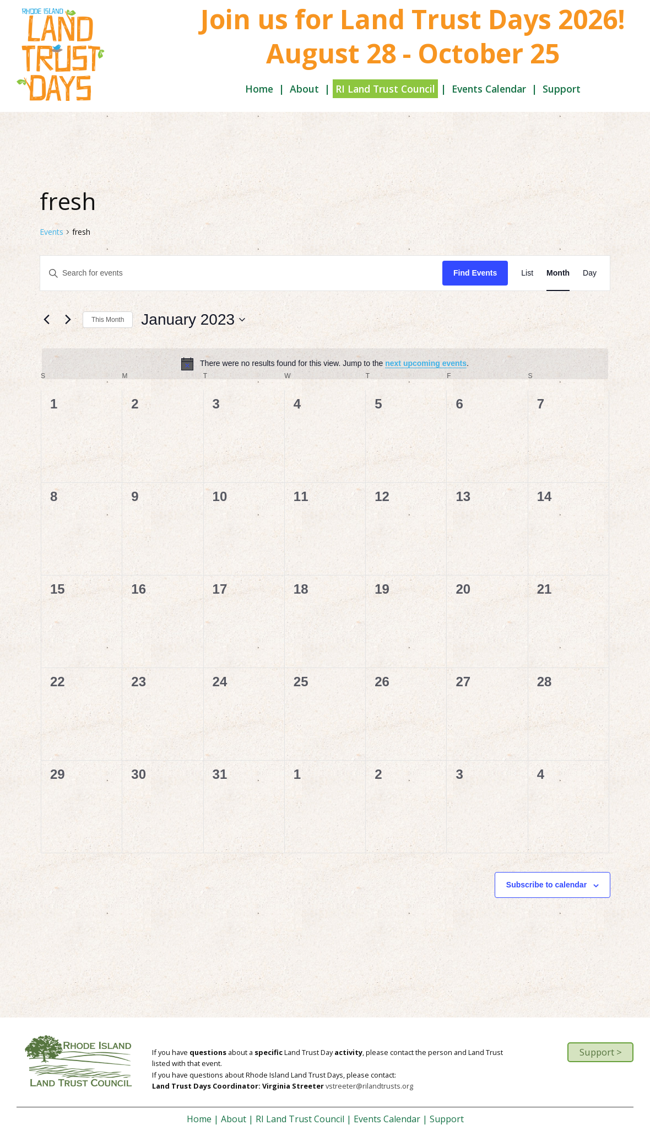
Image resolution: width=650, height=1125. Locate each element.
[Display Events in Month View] (558, 273)
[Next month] (67, 319)
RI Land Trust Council (385, 88)
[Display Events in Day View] (590, 273)
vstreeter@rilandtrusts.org (369, 1086)
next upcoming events (426, 363)
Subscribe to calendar (546, 884)
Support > (600, 1052)
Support (562, 88)
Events (51, 232)
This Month (107, 320)
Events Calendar (489, 88)
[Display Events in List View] (527, 273)
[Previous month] (46, 319)
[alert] (325, 363)
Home (259, 88)
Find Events (475, 272)
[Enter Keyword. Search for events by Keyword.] (241, 273)
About (304, 88)
